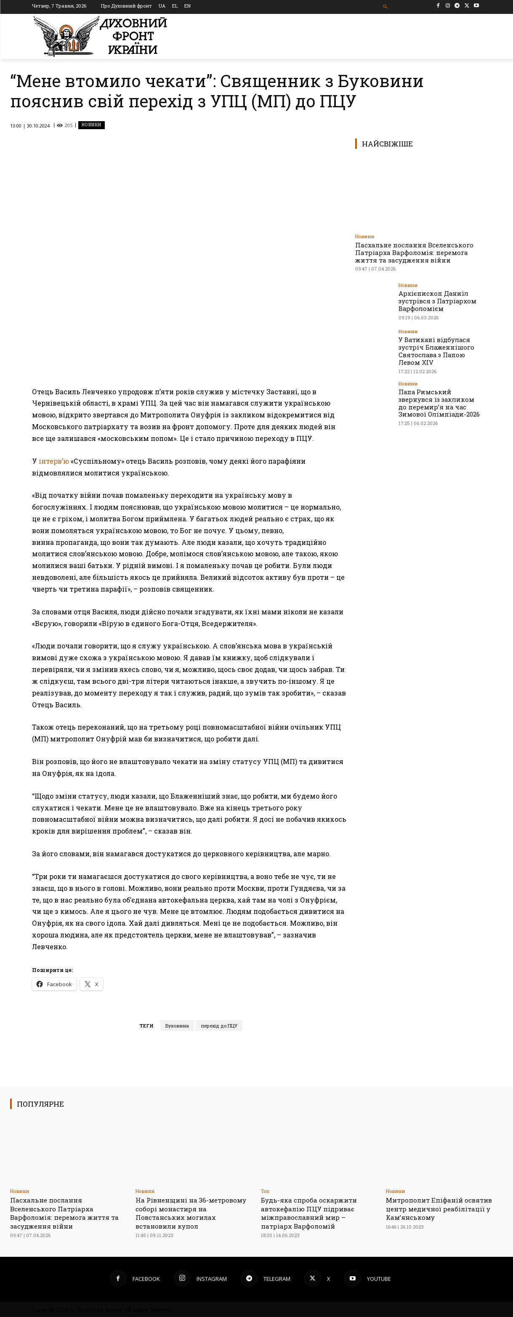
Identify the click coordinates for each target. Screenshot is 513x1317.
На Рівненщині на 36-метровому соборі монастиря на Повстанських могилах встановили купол (191, 1212)
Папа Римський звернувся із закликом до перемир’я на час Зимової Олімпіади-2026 (439, 399)
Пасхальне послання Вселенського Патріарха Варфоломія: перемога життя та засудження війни (414, 252)
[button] (385, 7)
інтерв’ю (54, 461)
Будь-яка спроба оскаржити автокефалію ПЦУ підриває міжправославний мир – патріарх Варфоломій (313, 1212)
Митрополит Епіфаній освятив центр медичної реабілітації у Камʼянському (444, 1208)
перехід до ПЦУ (219, 1025)
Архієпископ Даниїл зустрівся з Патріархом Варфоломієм (435, 300)
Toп (265, 1191)
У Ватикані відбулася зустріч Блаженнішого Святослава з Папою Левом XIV (434, 349)
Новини (91, 125)
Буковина (177, 1025)
